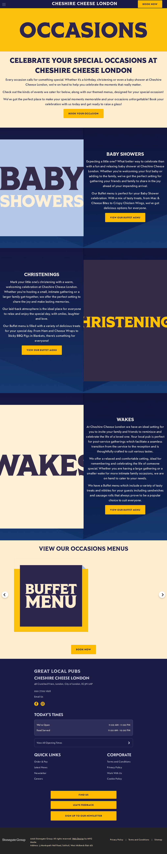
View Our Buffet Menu (125, 217)
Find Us (84, 794)
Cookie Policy (114, 778)
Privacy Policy (114, 767)
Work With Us (114, 773)
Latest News (41, 767)
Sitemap (158, 839)
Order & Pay (41, 761)
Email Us (38, 696)
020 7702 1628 (42, 691)
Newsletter (40, 773)
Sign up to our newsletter (83, 815)
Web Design (78, 838)
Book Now (149, 4)
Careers (38, 778)
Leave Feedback (83, 804)
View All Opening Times (49, 742)
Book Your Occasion (83, 113)
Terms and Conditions (118, 761)
